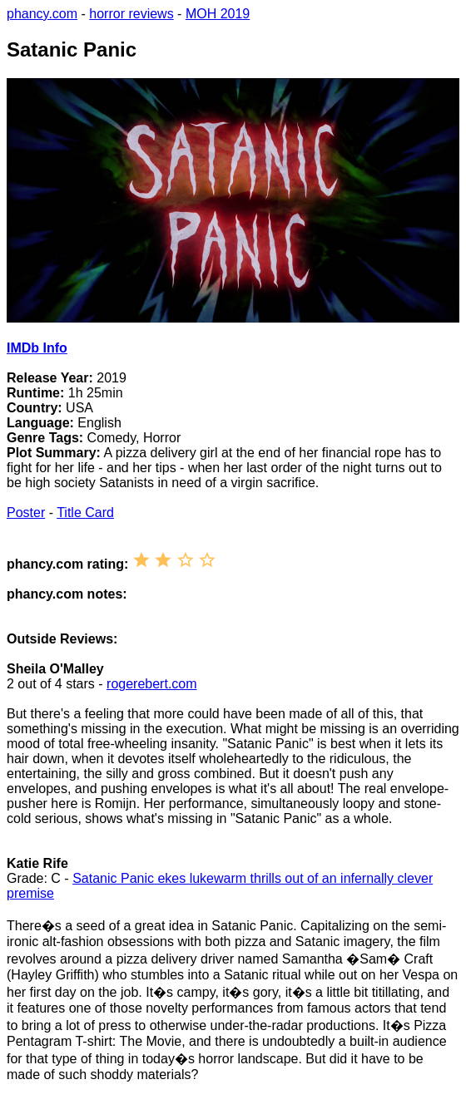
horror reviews (131, 14)
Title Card (85, 512)
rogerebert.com (152, 684)
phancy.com (42, 14)
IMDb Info (37, 348)
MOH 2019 (218, 14)
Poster (26, 512)
